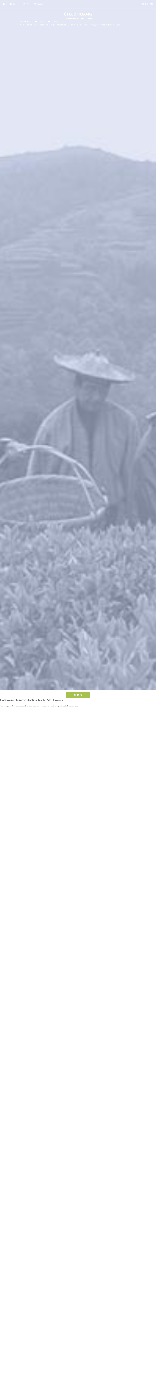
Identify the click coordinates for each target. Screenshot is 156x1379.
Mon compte (146, 4)
